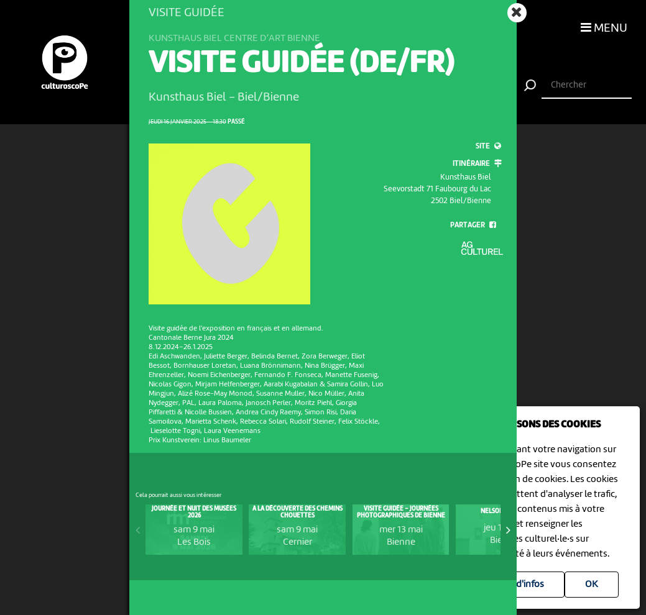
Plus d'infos (520, 585)
